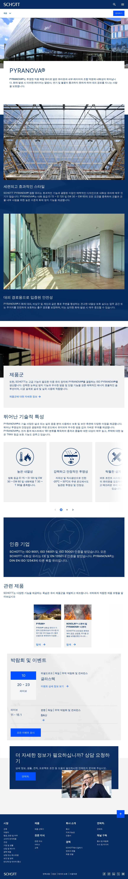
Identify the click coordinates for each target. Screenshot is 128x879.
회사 (67, 829)
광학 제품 (7, 852)
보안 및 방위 (8, 858)
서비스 (37, 844)
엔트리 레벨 (70, 851)
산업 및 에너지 (9, 848)
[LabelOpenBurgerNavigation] (122, 4)
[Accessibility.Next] (73, 510)
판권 (54, 874)
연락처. (25, 776)
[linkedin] (113, 874)
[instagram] (109, 874)
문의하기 (118, 13)
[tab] (61, 509)
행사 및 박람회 (102, 841)
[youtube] (123, 874)
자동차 (6, 832)
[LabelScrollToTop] (120, 814)
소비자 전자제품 (10, 839)
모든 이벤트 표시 (26, 732)
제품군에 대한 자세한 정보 (25, 396)
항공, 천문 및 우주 (11, 835)
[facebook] (104, 874)
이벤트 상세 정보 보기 (55, 686)
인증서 (68, 835)
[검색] (114, 4)
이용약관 (73, 874)
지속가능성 (70, 832)
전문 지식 (38, 841)
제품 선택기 (39, 829)
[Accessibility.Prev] (55, 510)
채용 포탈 (69, 854)
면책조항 (46, 874)
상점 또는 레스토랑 (11, 855)
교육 (36, 848)
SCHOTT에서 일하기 (74, 848)
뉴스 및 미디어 (102, 844)
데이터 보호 (62, 874)
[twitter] (118, 874)
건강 (5, 842)
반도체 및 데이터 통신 (12, 861)
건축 (5, 829)
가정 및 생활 (8, 845)
